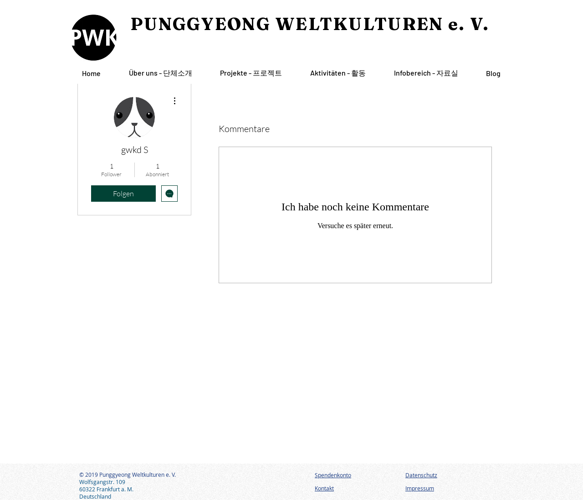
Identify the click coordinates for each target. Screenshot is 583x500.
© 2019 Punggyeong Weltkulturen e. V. (127, 474)
